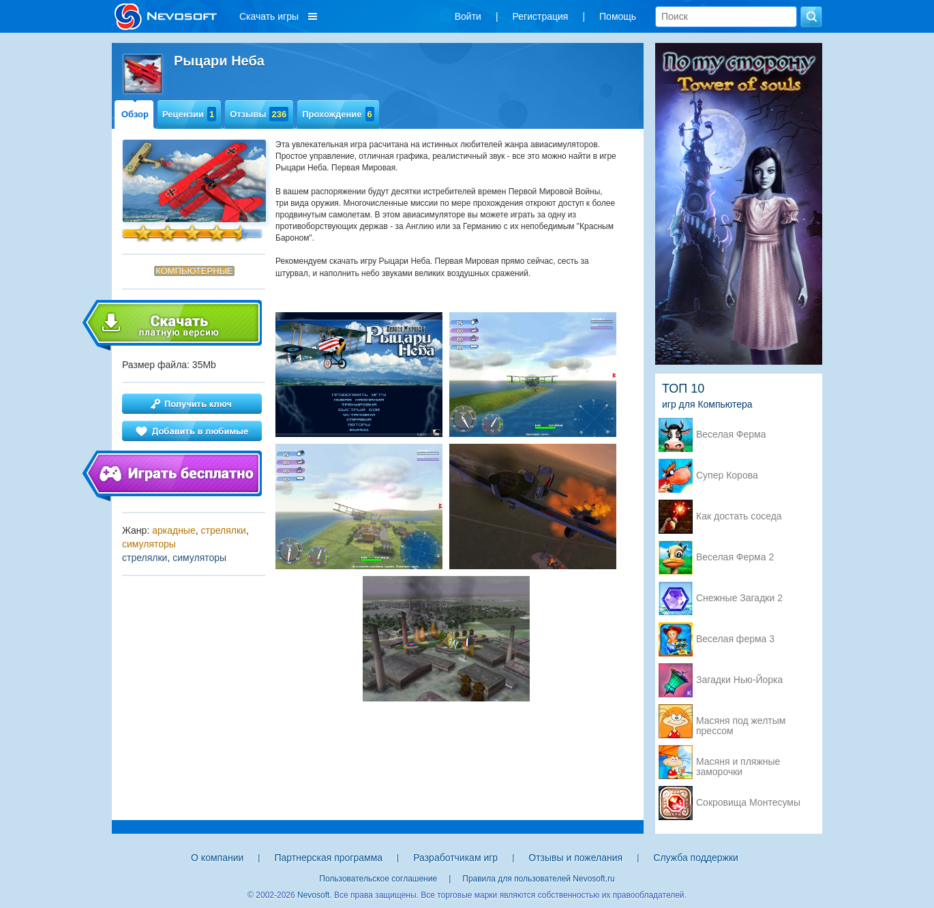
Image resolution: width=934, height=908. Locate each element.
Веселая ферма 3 (735, 639)
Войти (468, 16)
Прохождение (338, 114)
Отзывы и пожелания (575, 857)
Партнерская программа (328, 857)
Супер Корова (727, 475)
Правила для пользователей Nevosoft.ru (538, 878)
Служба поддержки (695, 857)
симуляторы (149, 544)
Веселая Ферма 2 (735, 557)
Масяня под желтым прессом (740, 722)
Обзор (135, 114)
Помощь (617, 16)
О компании (217, 857)
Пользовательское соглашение (378, 878)
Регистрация (541, 16)
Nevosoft (313, 895)
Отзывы (259, 114)
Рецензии (189, 114)
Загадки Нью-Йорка (739, 680)
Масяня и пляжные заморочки (738, 763)
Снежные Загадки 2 (739, 598)
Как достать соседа (739, 516)
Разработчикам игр (455, 857)
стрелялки (223, 530)
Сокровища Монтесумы (748, 803)
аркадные (174, 530)
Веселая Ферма (731, 434)
